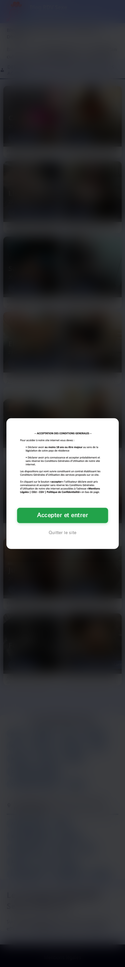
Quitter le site (62, 532)
